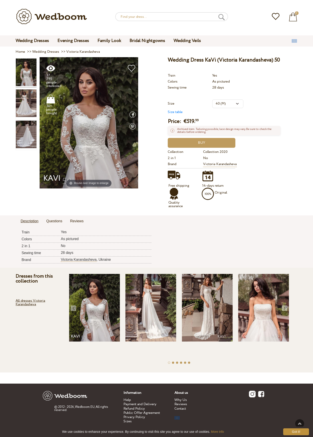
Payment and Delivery (139, 404)
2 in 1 (172, 158)
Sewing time (177, 87)
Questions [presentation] (54, 221)
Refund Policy (134, 408)
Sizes (127, 421)
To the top (299, 423)
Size (171, 103)
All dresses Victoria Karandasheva (30, 302)
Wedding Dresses (32, 41)
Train (171, 75)
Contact (180, 408)
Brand (172, 164)
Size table (175, 112)
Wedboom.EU (85, 407)
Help (127, 400)
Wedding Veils (187, 41)
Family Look (109, 41)
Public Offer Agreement (141, 412)
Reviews (180, 404)
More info (217, 431)
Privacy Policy (134, 417)
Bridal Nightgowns (147, 41)
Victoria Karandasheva (220, 164)
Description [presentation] (29, 221)
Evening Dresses (73, 41)
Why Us (180, 400)
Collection (175, 152)
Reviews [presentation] (76, 221)
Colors (173, 81)
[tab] (29, 221)
